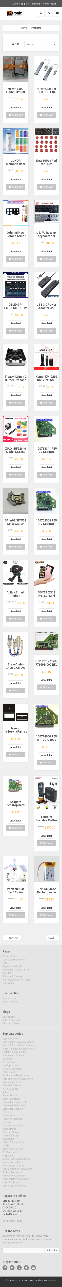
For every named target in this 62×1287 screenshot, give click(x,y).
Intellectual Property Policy (16, 981)
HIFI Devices (8, 1064)
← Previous (12, 937)
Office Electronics (11, 1100)
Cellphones (8, 1157)
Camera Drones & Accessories (18, 1044)
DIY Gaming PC (10, 1154)
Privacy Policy (9, 958)
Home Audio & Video (13, 1057)
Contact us (18, 4)
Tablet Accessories (12, 1120)
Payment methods (12, 968)
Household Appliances (14, 1177)
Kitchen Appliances (12, 1174)
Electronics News (11, 1025)
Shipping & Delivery (12, 978)
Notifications (9, 1019)
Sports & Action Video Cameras (18, 1047)
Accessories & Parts (12, 1084)
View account (49, 4)
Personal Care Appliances (15, 1181)
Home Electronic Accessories (17, 1080)
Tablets (6, 1114)
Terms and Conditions (13, 961)
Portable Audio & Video (14, 1054)
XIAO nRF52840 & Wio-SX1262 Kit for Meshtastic (15, 453)
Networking (8, 1141)
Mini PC (6, 1147)
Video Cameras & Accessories (18, 1050)
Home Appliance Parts (14, 1187)
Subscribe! (51, 1252)
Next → (52, 937)
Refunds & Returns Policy (15, 971)
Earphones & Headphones (15, 1077)
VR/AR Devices (10, 1090)
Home (24, 28)
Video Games (9, 1074)
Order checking (33, 4)
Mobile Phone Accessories (16, 1161)
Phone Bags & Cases (13, 1167)
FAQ (4, 965)
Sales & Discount (11, 1022)
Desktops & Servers (12, 1151)
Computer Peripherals (13, 1107)
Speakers (7, 1060)
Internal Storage (10, 1137)
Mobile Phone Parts (12, 1164)
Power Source (9, 1097)
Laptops (6, 1124)
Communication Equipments (17, 1171)
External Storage (11, 1134)
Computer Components (14, 1104)
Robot (5, 1094)
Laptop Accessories (12, 1127)
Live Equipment (10, 1067)
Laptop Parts (9, 1130)
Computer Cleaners (12, 1110)
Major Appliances (11, 1184)
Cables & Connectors (13, 1144)
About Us (7, 975)
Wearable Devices (11, 1087)
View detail (15, 107)
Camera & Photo (11, 1040)
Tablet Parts (8, 1117)
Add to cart (16, 115)
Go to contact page (12, 1223)
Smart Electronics (11, 1070)
